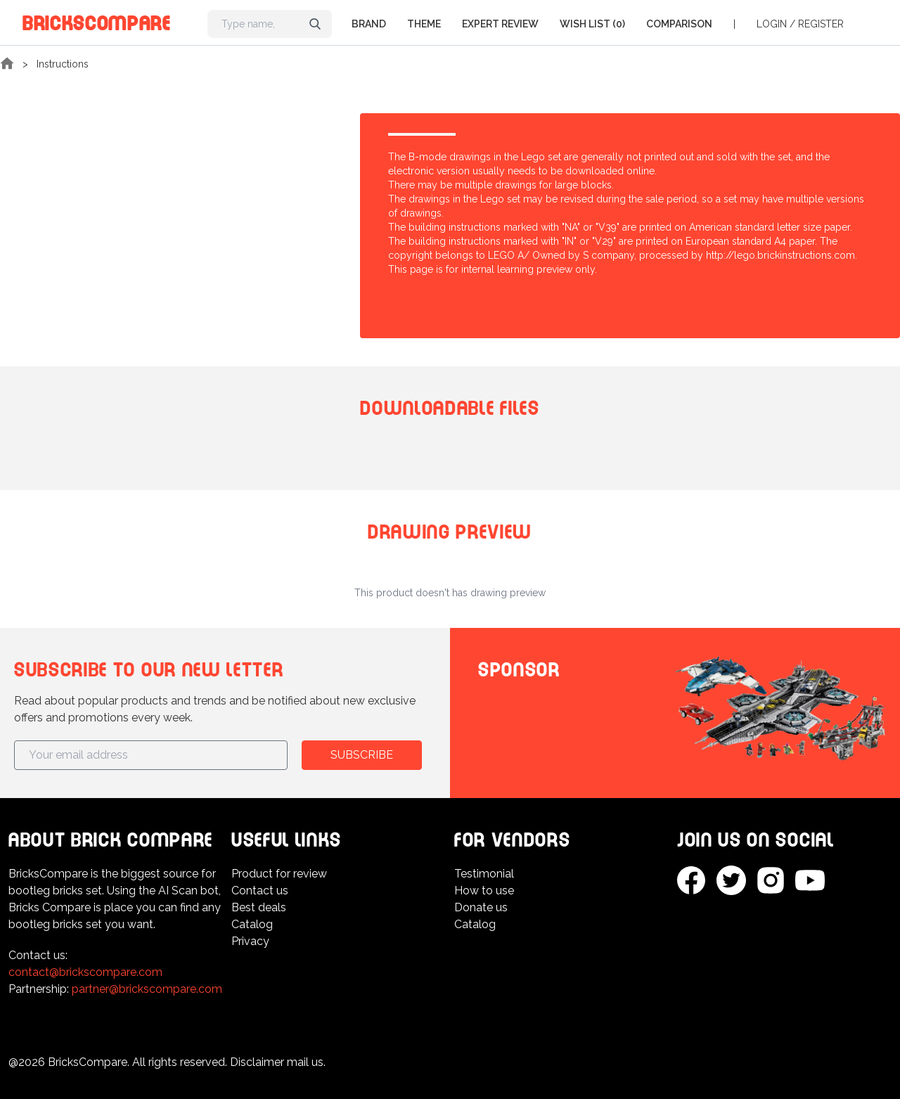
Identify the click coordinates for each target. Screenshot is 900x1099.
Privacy (250, 941)
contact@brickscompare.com (85, 972)
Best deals (258, 907)
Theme (424, 24)
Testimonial (484, 873)
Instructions (63, 64)
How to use (484, 890)
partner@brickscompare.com (147, 989)
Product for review (279, 873)
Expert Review (500, 24)
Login (772, 24)
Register (821, 24)
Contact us (259, 890)
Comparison (679, 24)
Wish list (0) (592, 24)
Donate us (481, 907)
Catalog (252, 924)
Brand (369, 24)
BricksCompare (96, 21)
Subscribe (361, 754)
